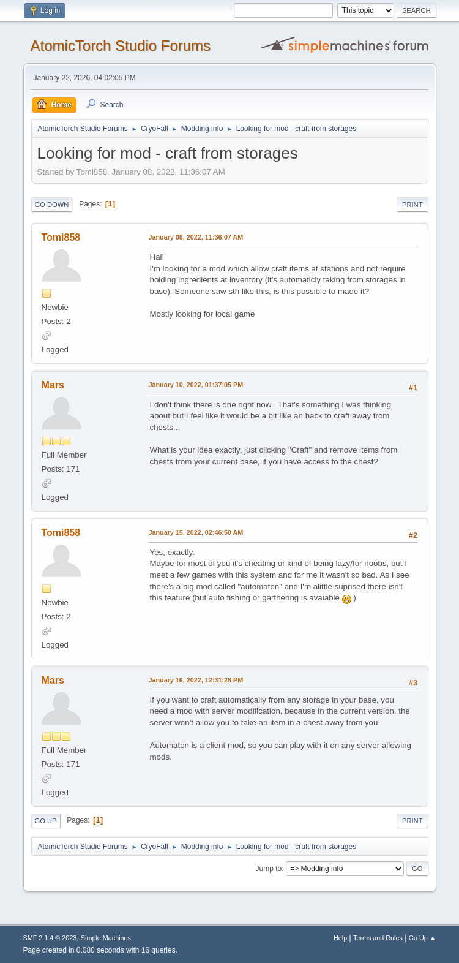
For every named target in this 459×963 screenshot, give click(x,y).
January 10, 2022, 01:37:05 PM (196, 384)
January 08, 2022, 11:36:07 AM (196, 237)
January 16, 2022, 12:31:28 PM (196, 680)
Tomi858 (61, 237)
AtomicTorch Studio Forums (121, 45)
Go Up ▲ (422, 938)
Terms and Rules (378, 938)
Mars (53, 385)
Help (340, 938)
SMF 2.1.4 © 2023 (50, 938)
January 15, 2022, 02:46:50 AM (196, 532)
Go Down (52, 204)
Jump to (269, 868)
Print (412, 204)
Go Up (46, 821)
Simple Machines (106, 938)
